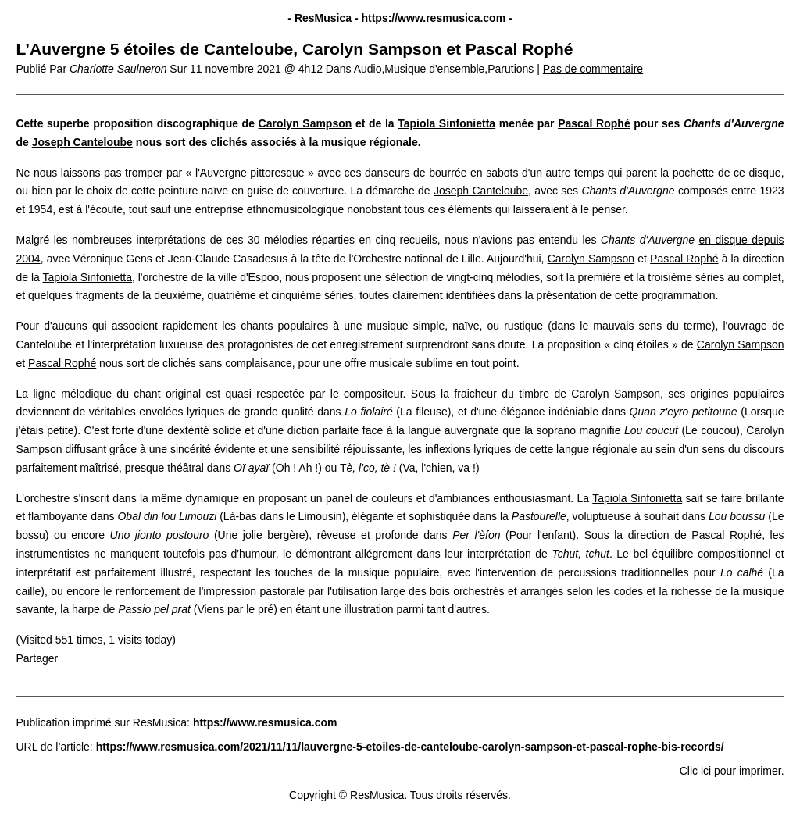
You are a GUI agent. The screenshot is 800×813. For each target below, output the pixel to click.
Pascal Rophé (594, 123)
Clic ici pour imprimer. (732, 771)
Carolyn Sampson (305, 123)
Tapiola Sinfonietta (446, 123)
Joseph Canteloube (82, 142)
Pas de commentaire (593, 68)
